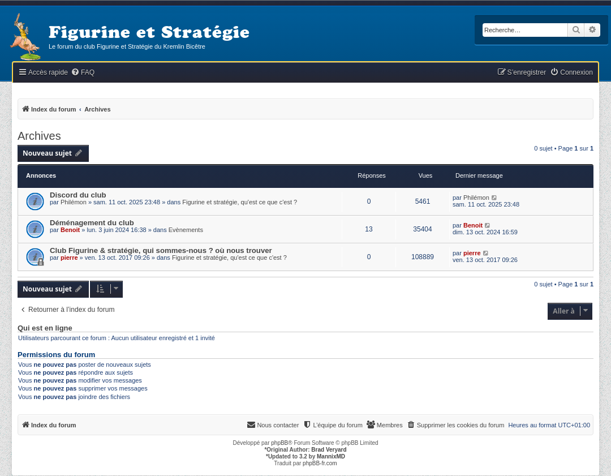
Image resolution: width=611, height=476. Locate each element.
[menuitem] (82, 72)
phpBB (279, 443)
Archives (39, 135)
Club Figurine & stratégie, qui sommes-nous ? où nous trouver (161, 250)
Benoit (70, 229)
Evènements (186, 229)
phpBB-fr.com (320, 463)
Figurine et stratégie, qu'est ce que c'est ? (239, 202)
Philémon (74, 202)
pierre (69, 257)
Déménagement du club (92, 222)
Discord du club (78, 195)
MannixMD (331, 456)
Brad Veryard (328, 450)
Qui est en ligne (45, 328)
